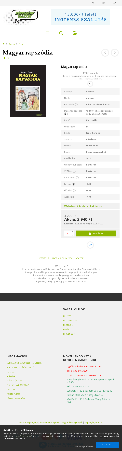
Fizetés (10, 371)
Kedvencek (114, 3)
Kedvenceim (69, 334)
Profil (104, 3)
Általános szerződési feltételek (24, 363)
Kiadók (12, 44)
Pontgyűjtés (13, 394)
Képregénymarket (94, 422)
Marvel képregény (28, 422)
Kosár (66, 329)
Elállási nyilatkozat (18, 385)
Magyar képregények (71, 422)
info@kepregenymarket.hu (88, 375)
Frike (21, 44)
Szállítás (11, 376)
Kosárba (98, 233)
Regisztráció (70, 320)
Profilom (68, 325)
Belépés (93, 3)
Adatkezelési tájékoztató (20, 367)
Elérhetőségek (14, 380)
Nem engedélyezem (84, 446)
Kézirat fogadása (16, 398)
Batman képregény (49, 422)
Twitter (11, 389)
